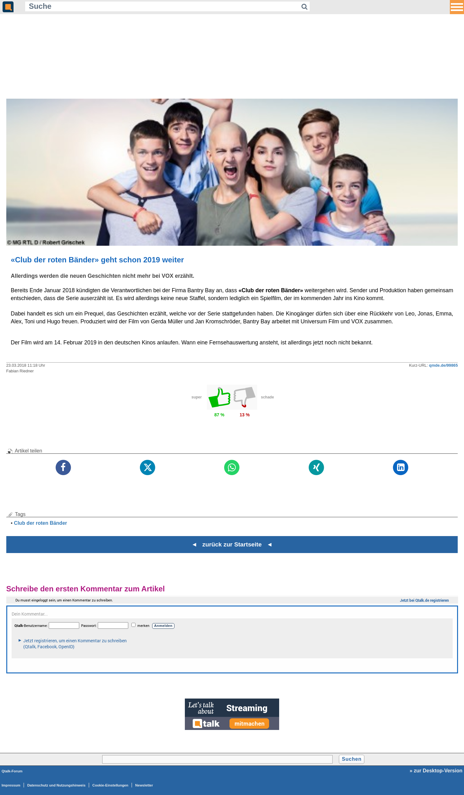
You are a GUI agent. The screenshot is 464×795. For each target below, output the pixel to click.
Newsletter (144, 785)
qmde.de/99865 (443, 365)
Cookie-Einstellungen (110, 785)
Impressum (11, 785)
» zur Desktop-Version (436, 770)
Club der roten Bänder (40, 523)
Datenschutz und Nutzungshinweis (56, 785)
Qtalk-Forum (12, 771)
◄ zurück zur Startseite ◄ (232, 544)
